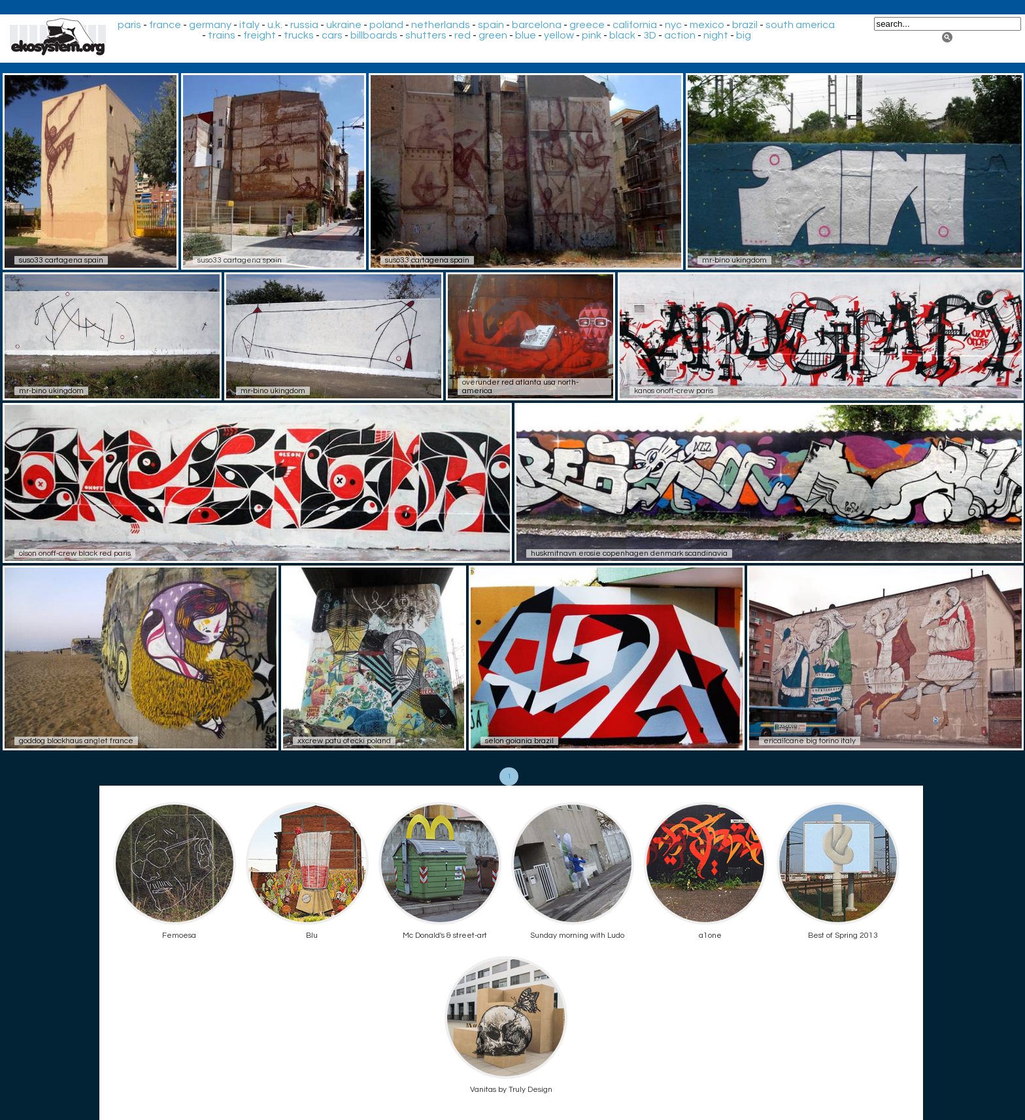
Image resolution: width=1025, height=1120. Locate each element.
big (743, 35)
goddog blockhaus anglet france (76, 741)
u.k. (274, 25)
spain (491, 25)
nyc (673, 25)
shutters (425, 35)
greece (587, 25)
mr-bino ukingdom (734, 260)
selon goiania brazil (519, 741)
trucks (299, 35)
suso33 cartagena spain (61, 260)
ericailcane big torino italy (810, 741)
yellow (559, 35)
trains (221, 35)
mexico (707, 25)
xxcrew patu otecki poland (344, 741)
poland (386, 25)
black (622, 35)
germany (210, 25)
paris (129, 25)
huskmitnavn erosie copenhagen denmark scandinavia (629, 553)
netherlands (440, 25)
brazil (745, 25)
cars (332, 35)
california (635, 25)
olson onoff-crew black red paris (75, 553)
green (493, 35)
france (165, 25)
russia (304, 25)
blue (525, 35)
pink (591, 35)
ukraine (343, 25)
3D (649, 35)
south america (800, 25)
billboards (373, 35)
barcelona (537, 25)
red (462, 35)
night (715, 35)
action (680, 35)
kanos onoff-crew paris (673, 391)
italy (249, 25)
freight (259, 35)
